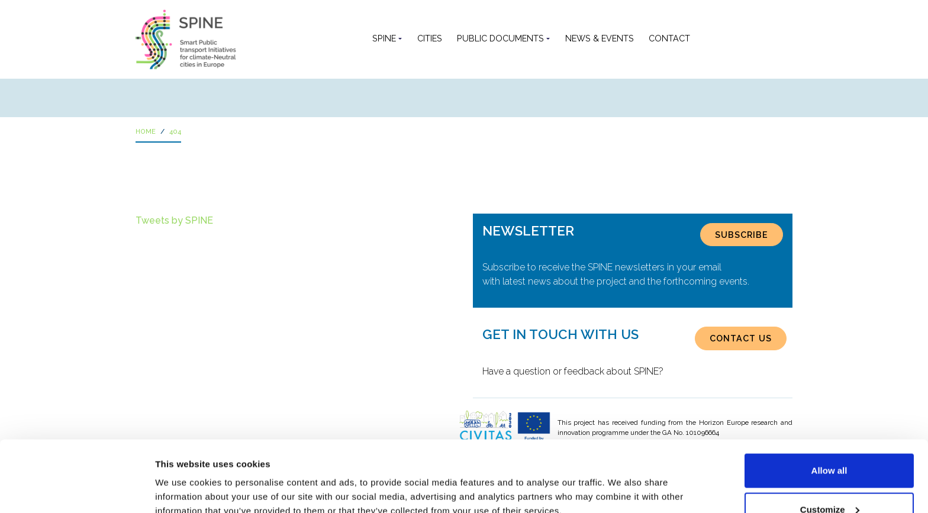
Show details (182, 477)
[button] (707, 39)
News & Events (599, 38)
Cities (429, 38)
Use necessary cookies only (829, 481)
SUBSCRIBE (741, 235)
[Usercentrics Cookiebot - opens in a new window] (76, 490)
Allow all (829, 404)
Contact (669, 38)
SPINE (384, 38)
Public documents (500, 38)
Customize (829, 443)
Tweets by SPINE (174, 220)
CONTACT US (741, 338)
